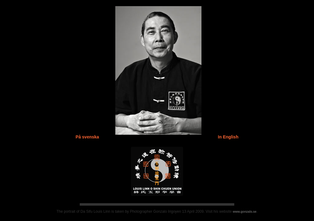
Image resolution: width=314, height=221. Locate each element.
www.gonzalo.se (244, 211)
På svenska (87, 136)
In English (228, 136)
